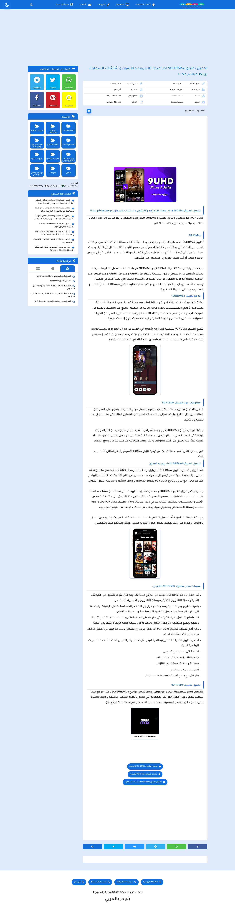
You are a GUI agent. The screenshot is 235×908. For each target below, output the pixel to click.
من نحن (77, 882)
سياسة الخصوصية (125, 882)
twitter (53, 88)
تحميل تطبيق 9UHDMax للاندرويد (143, 766)
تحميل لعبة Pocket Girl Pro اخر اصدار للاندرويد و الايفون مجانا (56, 225)
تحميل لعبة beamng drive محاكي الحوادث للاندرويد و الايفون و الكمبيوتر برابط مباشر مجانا (54, 217)
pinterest (52, 105)
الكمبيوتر (122, 4)
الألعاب (85, 4)
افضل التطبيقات (145, 4)
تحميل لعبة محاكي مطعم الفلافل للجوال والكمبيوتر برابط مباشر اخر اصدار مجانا (54, 233)
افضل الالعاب (68, 127)
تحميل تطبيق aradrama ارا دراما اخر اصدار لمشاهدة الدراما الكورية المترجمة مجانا (54, 209)
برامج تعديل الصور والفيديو (68, 156)
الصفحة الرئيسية (150, 882)
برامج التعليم (53, 141)
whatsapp (69, 88)
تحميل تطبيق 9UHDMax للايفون (143, 774)
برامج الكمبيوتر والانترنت (37, 142)
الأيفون (49, 186)
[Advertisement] (117, 37)
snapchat (69, 105)
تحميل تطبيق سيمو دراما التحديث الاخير (56, 276)
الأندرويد (67, 186)
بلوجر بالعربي (117, 899)
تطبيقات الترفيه (176, 90)
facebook (37, 105)
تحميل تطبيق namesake (62, 281)
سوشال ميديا (64, 4)
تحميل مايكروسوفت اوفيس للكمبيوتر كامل (54, 301)
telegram (37, 88)
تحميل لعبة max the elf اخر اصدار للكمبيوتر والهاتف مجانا (54, 241)
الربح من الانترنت (37, 127)
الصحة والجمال (68, 141)
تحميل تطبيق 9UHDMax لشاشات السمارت (143, 782)
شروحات (103, 4)
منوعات (53, 169)
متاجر (68, 169)
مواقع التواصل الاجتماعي (37, 170)
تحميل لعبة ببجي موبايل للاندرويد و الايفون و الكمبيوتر (54, 287)
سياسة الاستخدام (98, 882)
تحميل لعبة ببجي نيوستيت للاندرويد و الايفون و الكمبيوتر (53, 295)
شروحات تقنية (37, 155)
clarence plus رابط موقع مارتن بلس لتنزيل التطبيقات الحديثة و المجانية (54, 248)
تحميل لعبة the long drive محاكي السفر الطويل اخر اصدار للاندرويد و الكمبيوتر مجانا (55, 202)
